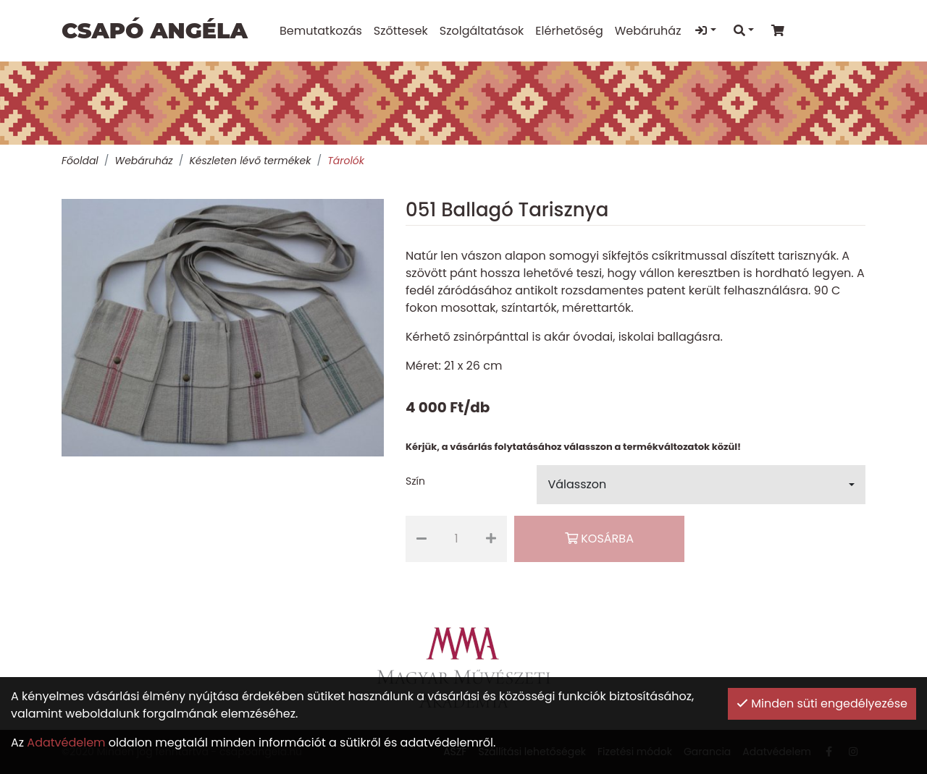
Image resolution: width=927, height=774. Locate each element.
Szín (415, 481)
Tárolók (345, 160)
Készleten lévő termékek (250, 160)
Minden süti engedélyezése (822, 703)
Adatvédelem (66, 742)
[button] (701, 484)
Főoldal (80, 160)
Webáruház (143, 160)
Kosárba (599, 538)
